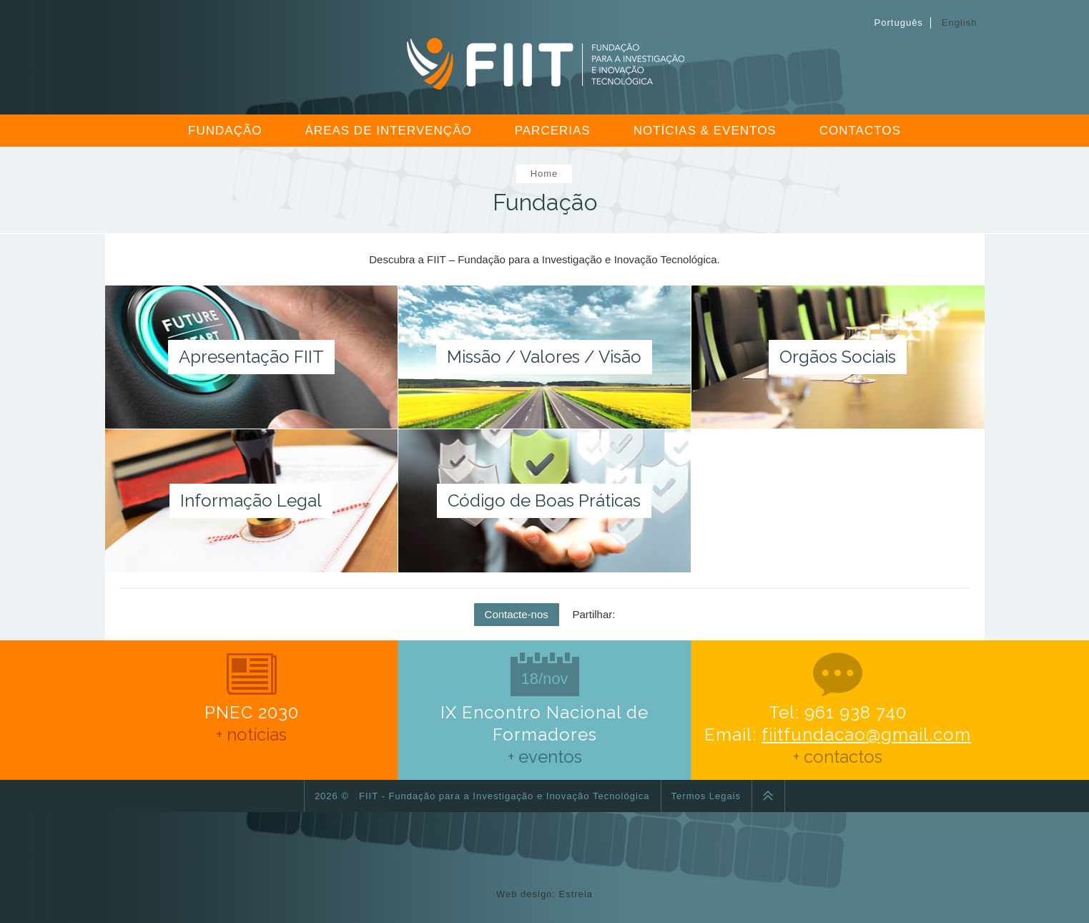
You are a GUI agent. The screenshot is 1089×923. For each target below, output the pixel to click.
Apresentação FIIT (251, 356)
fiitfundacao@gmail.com (866, 734)
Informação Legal (251, 500)
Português (898, 22)
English (959, 22)
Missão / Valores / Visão (544, 356)
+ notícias (251, 734)
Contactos (860, 130)
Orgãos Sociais (837, 356)
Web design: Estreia (544, 894)
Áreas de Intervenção (388, 130)
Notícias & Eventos (705, 130)
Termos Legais (706, 796)
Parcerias (553, 130)
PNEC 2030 (252, 701)
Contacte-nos (516, 614)
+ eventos (545, 756)
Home (544, 173)
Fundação (225, 130)
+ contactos (837, 756)
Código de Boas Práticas (544, 500)
